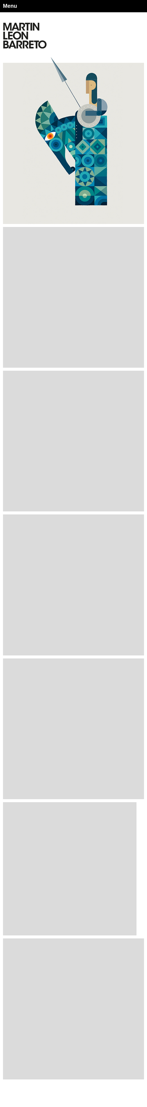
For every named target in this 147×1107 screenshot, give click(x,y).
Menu (10, 6)
